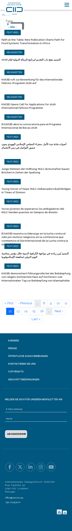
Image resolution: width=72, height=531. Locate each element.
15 (34, 311)
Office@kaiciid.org (14, 497)
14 (26, 311)
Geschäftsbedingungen (23, 379)
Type (9, 21)
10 (58, 303)
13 (18, 311)
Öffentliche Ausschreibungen (28, 356)
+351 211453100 (13, 502)
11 (66, 303)
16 (42, 311)
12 (10, 311)
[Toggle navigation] (67, 5)
